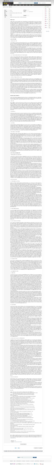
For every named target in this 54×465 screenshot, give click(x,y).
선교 (15, 440)
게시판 (35, 0)
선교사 (17, 441)
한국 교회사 (20, 441)
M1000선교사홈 (42, 0)
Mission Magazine (48, 0)
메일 (38, 0)
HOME (7, 6)
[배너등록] (47, 31)
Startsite (32, 0)
